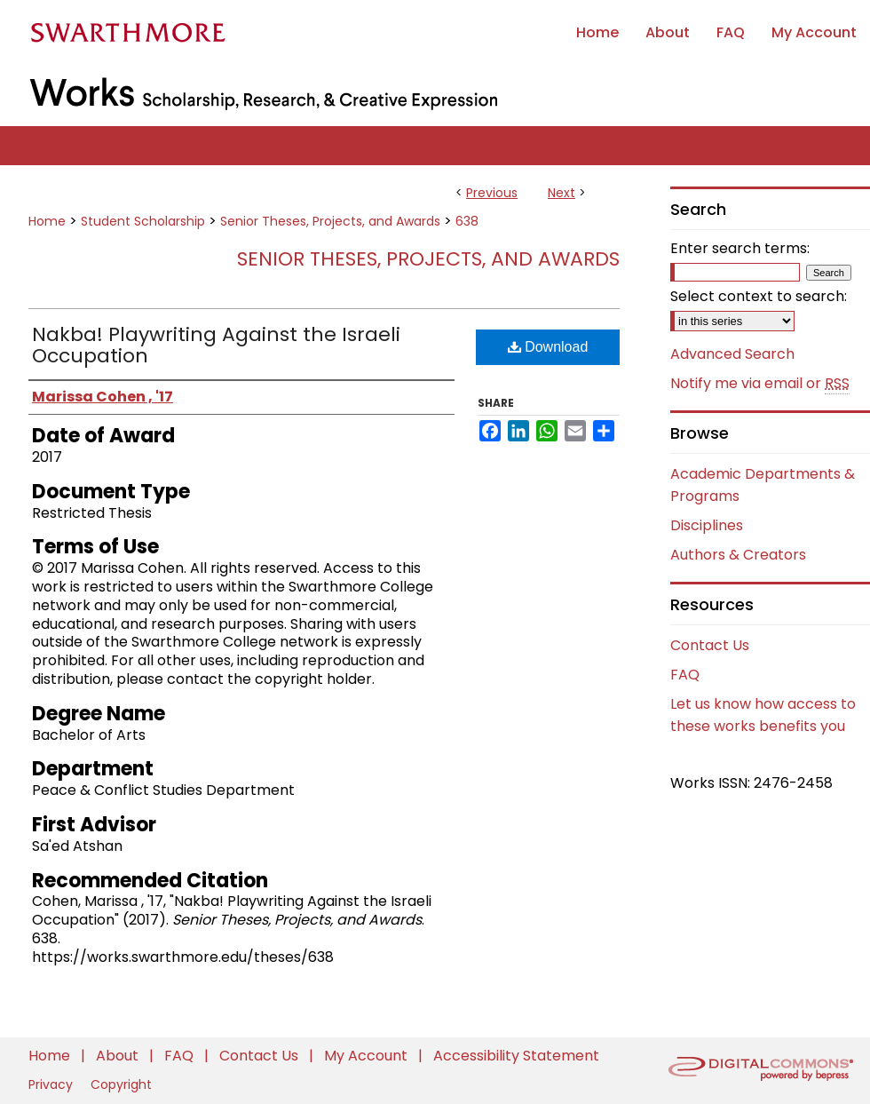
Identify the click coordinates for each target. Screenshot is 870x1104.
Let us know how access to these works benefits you (763, 715)
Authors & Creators (738, 554)
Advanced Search (732, 354)
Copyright (121, 1084)
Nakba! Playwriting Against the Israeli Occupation (216, 345)
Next (561, 193)
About (119, 1055)
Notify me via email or (760, 383)
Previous (492, 193)
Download (548, 346)
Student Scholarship (143, 221)
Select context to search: (758, 296)
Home (47, 221)
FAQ (685, 674)
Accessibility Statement (516, 1055)
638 (466, 221)
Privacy (52, 1084)
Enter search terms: (740, 248)
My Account (367, 1055)
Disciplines (706, 525)
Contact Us (709, 645)
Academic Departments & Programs (762, 485)
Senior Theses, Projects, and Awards (330, 221)
